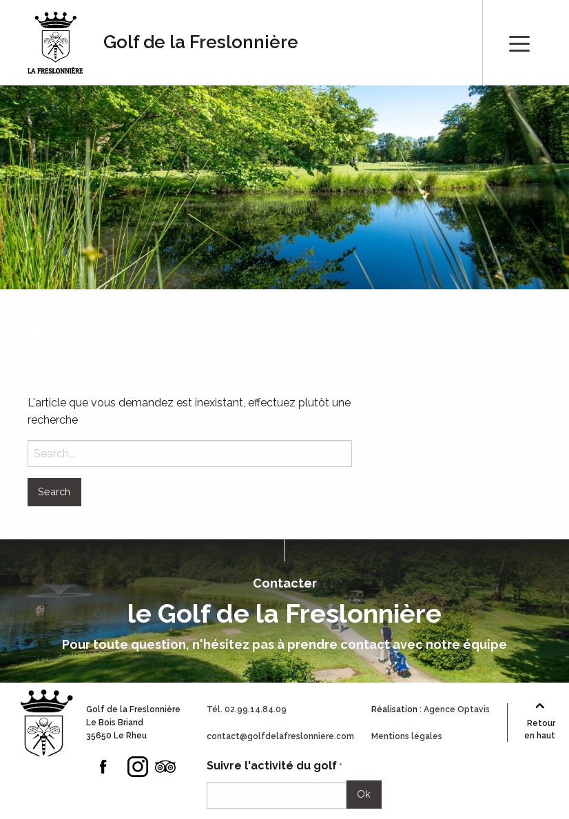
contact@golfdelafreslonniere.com (280, 736)
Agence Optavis (457, 709)
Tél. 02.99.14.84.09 (247, 709)
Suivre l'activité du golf (274, 766)
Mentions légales (406, 736)
